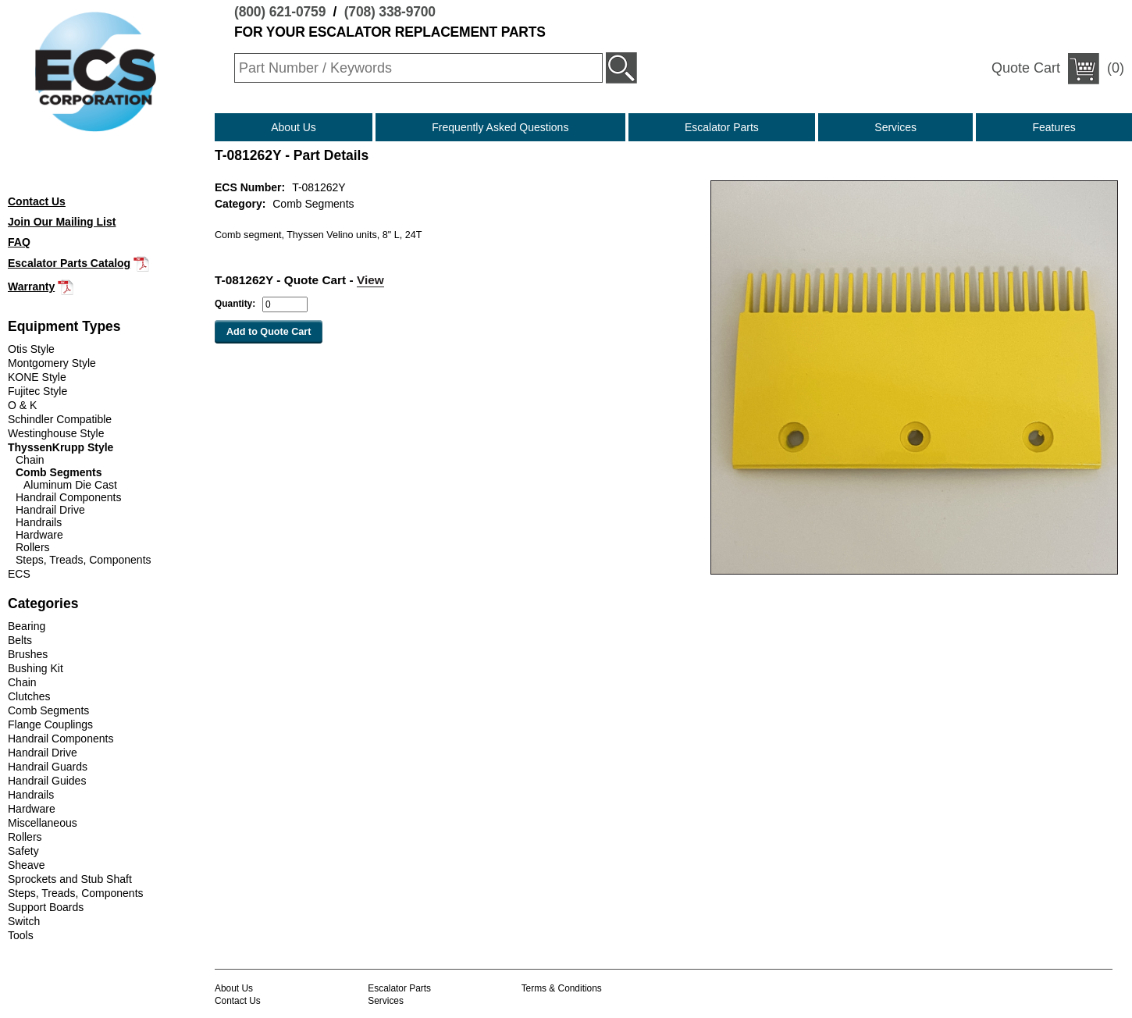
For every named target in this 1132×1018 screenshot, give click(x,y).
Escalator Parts (722, 127)
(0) (1057, 68)
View (370, 280)
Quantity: (235, 303)
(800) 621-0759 (280, 12)
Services (895, 127)
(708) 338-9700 (390, 12)
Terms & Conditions (562, 988)
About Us (293, 127)
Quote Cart (1025, 68)
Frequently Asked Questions (500, 127)
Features (1054, 127)
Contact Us (238, 1000)
